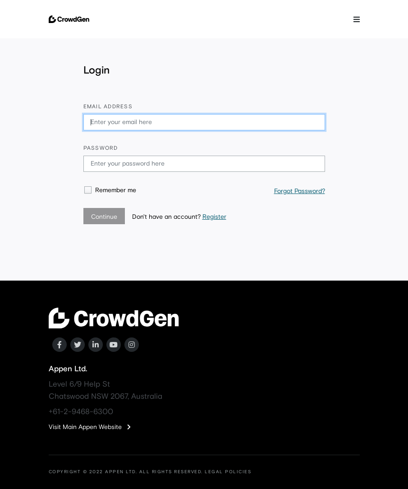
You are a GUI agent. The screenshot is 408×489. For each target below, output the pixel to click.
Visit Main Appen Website (90, 427)
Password (100, 148)
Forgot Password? (299, 191)
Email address (108, 107)
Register (214, 217)
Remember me (115, 190)
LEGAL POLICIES (228, 472)
